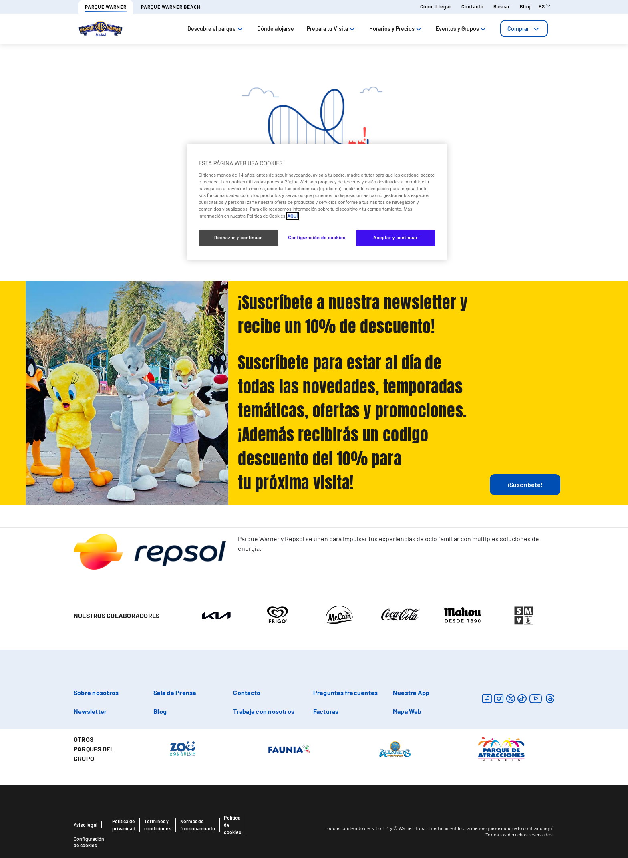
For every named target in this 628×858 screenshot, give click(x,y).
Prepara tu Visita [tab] (331, 28)
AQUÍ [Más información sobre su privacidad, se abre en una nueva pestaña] (292, 216)
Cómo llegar (436, 6)
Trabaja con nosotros (263, 711)
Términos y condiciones (157, 824)
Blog (525, 6)
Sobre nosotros (96, 692)
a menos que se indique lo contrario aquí (510, 828)
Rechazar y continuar (238, 237)
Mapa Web (407, 711)
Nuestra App (411, 692)
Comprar (524, 28)
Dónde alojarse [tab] (275, 28)
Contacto (472, 6)
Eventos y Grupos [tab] (461, 28)
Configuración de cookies (89, 842)
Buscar (501, 6)
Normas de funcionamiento (197, 824)
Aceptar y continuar (395, 237)
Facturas (326, 711)
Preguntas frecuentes (345, 692)
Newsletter (90, 711)
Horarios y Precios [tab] (396, 28)
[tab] (524, 28)
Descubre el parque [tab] (215, 28)
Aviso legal (85, 825)
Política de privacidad (123, 824)
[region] (317, 202)
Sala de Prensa (174, 692)
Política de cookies (232, 825)
